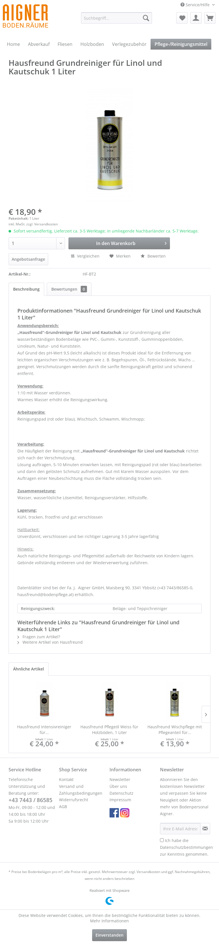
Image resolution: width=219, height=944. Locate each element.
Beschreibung (26, 289)
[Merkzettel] (182, 18)
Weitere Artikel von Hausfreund (50, 642)
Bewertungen (69, 289)
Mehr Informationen (109, 920)
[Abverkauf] (39, 44)
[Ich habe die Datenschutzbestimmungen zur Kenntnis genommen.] (162, 840)
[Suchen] (146, 18)
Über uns (118, 786)
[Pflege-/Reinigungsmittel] (181, 44)
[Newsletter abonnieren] (205, 828)
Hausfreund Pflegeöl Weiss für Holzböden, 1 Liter (109, 729)
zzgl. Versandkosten (42, 224)
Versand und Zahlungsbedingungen (80, 790)
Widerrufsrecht (73, 799)
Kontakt (66, 779)
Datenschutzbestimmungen (186, 847)
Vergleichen (85, 256)
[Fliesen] (65, 44)
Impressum (120, 799)
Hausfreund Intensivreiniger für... (44, 729)
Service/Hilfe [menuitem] (196, 4)
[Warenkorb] (210, 18)
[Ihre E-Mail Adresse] (180, 828)
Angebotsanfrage (28, 259)
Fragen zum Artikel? (38, 636)
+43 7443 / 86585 (30, 800)
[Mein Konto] (196, 18)
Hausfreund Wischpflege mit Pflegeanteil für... (174, 729)
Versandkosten (148, 871)
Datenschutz (121, 793)
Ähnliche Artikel (28, 669)
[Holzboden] (92, 44)
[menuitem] (116, 18)
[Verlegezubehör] (129, 44)
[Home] (13, 44)
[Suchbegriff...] (116, 18)
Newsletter (120, 779)
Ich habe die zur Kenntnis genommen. (186, 847)
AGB (63, 806)
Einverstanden (109, 935)
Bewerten (153, 256)
